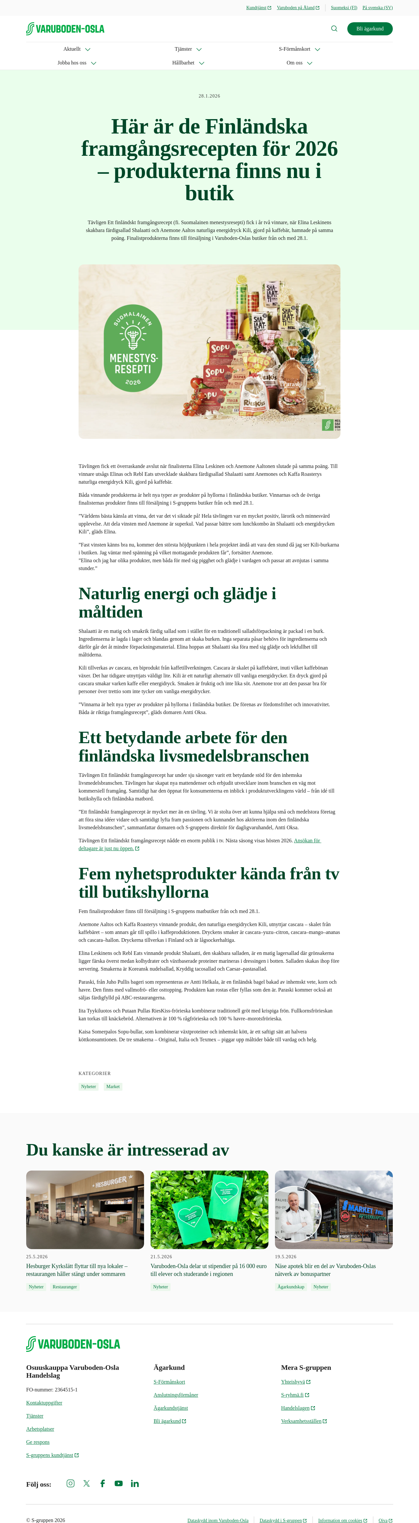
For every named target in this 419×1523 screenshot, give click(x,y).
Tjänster (71, 49)
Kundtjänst (258, 7)
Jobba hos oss (165, 49)
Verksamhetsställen (304, 1407)
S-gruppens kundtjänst (52, 1441)
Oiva (386, 1506)
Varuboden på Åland (298, 7)
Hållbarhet (210, 49)
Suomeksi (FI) (344, 7)
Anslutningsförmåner (176, 1381)
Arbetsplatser (40, 1415)
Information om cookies (343, 1506)
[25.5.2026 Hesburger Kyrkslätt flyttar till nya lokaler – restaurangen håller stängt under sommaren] (85, 1217)
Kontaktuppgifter (44, 1389)
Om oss (249, 49)
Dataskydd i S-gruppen (283, 1506)
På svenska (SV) (377, 7)
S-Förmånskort (115, 49)
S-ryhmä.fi (295, 1381)
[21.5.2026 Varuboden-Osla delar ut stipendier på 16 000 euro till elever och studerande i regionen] (209, 1217)
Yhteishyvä (296, 1368)
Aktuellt (34, 49)
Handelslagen (298, 1394)
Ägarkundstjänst (171, 1394)
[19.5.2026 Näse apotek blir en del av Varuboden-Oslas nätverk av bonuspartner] (334, 1217)
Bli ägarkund (370, 28)
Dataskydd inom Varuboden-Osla (218, 1506)
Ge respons (38, 1428)
